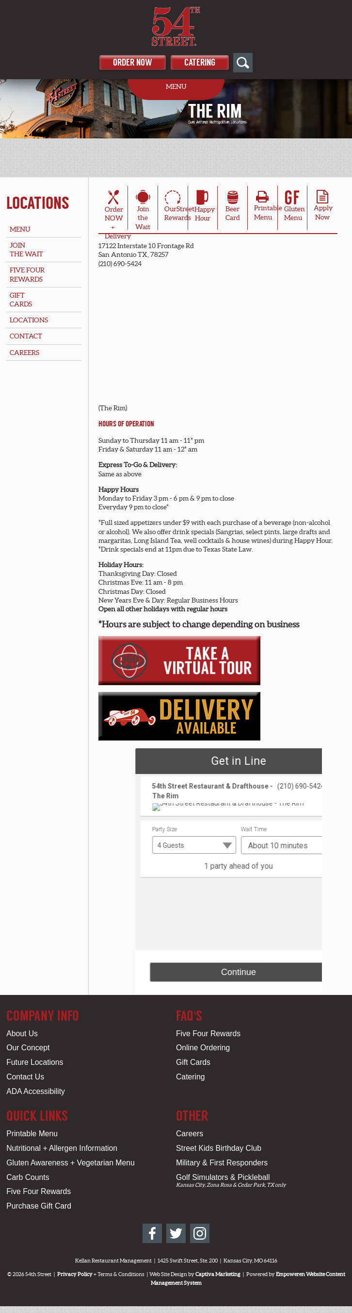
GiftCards (21, 299)
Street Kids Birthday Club (218, 1148)
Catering (199, 62)
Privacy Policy (75, 1274)
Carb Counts (27, 1177)
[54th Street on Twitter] (176, 1233)
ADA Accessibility (35, 1091)
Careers (24, 352)
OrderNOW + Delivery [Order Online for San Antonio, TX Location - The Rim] (118, 216)
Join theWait (142, 212)
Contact (26, 336)
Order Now (132, 62)
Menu (20, 229)
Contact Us (25, 1077)
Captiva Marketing (217, 1274)
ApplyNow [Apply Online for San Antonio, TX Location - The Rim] (323, 207)
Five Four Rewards (208, 1033)
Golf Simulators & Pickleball (223, 1177)
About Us (22, 1033)
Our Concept (27, 1048)
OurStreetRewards (179, 207)
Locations (37, 203)
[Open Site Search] (243, 62)
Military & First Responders (222, 1163)
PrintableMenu (268, 207)
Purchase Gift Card (38, 1206)
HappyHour (204, 207)
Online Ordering (203, 1048)
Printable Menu (32, 1133)
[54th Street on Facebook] (152, 1233)
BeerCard (232, 207)
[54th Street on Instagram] (199, 1233)
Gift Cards (193, 1062)
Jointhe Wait (26, 249)
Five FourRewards (27, 274)
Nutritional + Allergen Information (61, 1148)
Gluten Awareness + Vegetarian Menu (70, 1163)
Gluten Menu (294, 207)
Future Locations (34, 1062)
